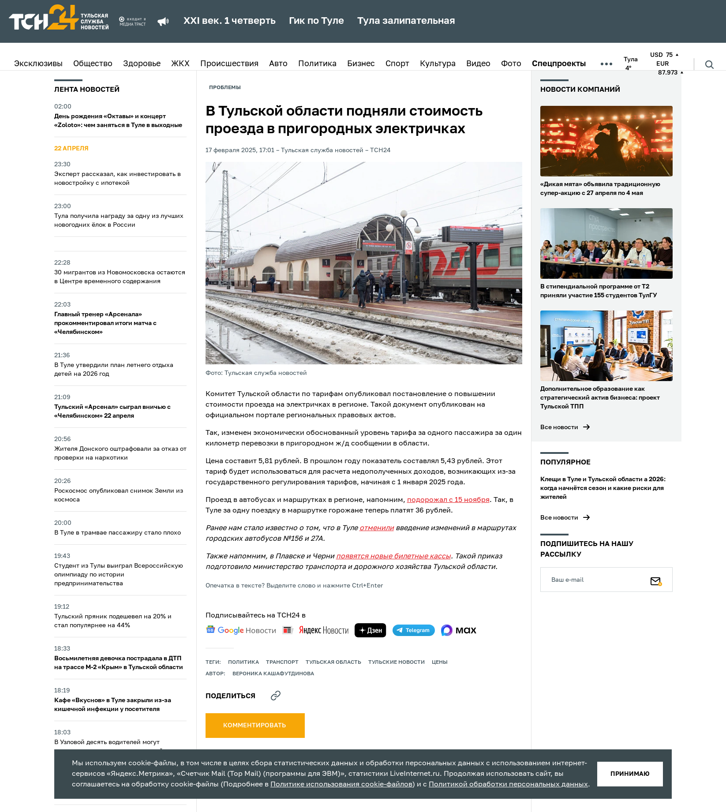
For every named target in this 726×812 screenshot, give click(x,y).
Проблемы (225, 87)
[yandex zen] (370, 630)
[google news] (241, 630)
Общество (92, 64)
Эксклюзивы (38, 64)
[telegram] (414, 630)
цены (440, 662)
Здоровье (142, 64)
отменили (376, 528)
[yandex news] (315, 630)
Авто (278, 64)
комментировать (255, 725)
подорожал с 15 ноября (448, 500)
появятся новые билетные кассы (393, 556)
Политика (317, 64)
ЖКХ (180, 64)
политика (243, 662)
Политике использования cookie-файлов (341, 784)
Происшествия (229, 64)
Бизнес (361, 64)
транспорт (282, 662)
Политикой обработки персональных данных (508, 784)
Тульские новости (396, 662)
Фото (511, 64)
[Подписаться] (656, 579)
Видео (478, 64)
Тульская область (333, 662)
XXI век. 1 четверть (229, 21)
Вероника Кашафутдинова (273, 674)
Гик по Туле (316, 21)
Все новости (559, 427)
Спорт (397, 64)
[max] (459, 630)
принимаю (630, 774)
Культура (438, 64)
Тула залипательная (406, 21)
